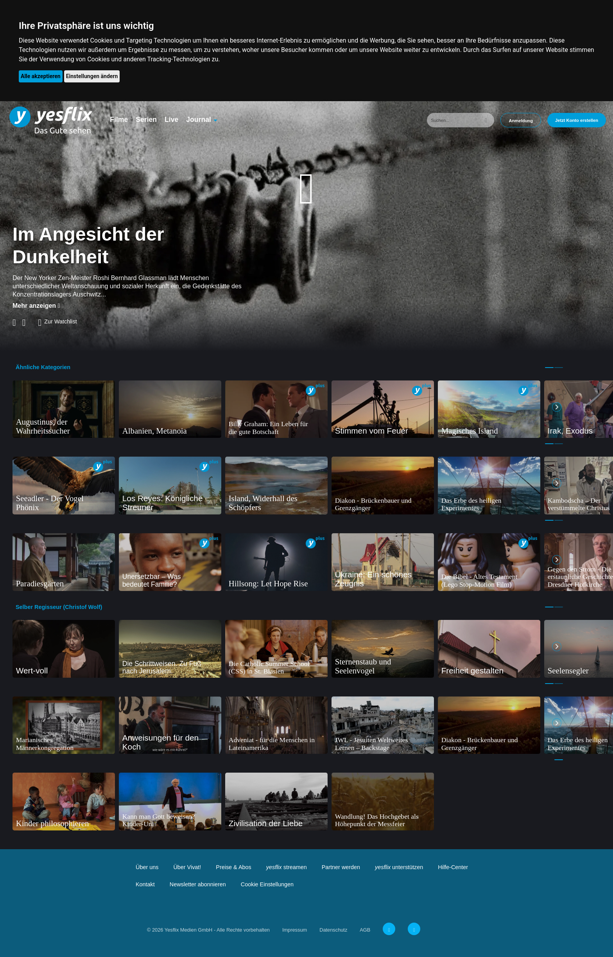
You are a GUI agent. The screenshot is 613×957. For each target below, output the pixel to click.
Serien (146, 119)
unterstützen (399, 867)
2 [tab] (558, 367)
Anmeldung (521, 120)
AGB (365, 930)
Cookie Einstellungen (267, 884)
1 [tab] (549, 367)
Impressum (294, 930)
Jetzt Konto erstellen (576, 120)
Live (171, 119)
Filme (119, 119)
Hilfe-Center (453, 867)
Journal (198, 119)
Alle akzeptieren (41, 76)
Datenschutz (333, 930)
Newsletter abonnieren (198, 884)
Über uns (147, 867)
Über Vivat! (187, 867)
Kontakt (145, 884)
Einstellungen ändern (92, 76)
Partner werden (341, 867)
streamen (286, 867)
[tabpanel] (64, 409)
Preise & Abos (233, 867)
